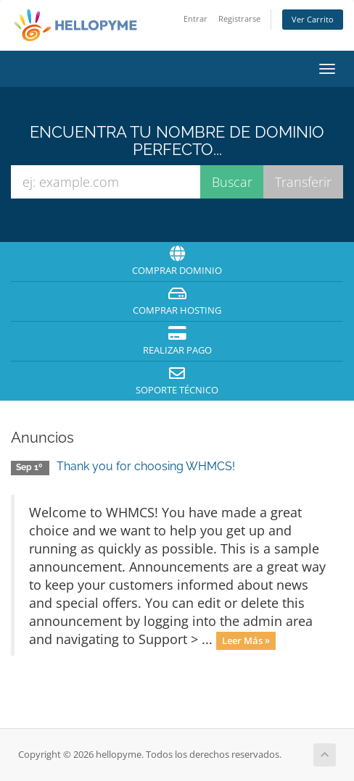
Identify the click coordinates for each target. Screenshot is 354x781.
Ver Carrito (313, 19)
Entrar (195, 18)
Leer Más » (246, 640)
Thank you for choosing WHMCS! (146, 466)
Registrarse (239, 18)
